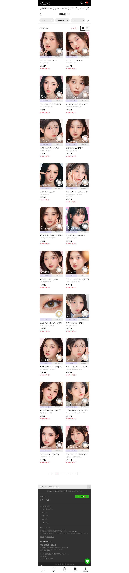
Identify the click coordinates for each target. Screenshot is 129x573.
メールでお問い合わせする (46, 559)
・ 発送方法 (43, 519)
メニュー (43, 571)
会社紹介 (49, 491)
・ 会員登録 (43, 512)
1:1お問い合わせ (50, 536)
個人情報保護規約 (60, 491)
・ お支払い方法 (45, 516)
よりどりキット (62, 8)
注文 (54, 571)
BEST (73, 8)
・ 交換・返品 (44, 523)
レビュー (82, 8)
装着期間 (62, 14)
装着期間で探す (46, 8)
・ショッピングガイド (46, 509)
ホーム (64, 571)
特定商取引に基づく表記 (75, 491)
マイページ (75, 571)
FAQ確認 (42, 536)
